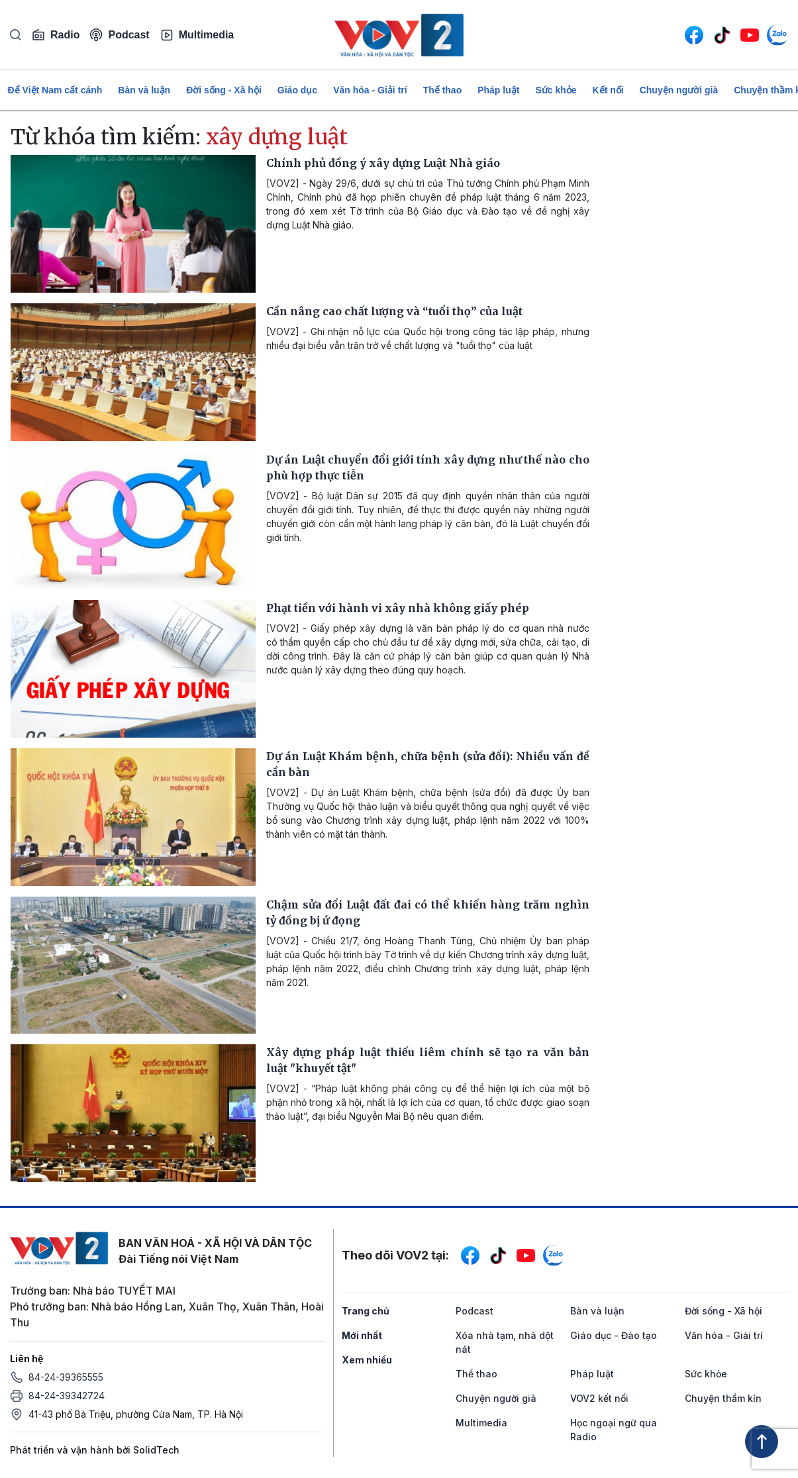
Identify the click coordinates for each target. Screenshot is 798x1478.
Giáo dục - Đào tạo (613, 1335)
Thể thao (442, 90)
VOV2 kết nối (599, 1398)
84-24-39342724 (66, 1395)
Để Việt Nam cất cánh (55, 90)
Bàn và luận (144, 90)
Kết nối (608, 90)
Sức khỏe (555, 90)
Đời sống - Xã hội (224, 90)
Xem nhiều (367, 1359)
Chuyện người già (679, 90)
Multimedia (197, 35)
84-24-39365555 (65, 1377)
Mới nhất (362, 1335)
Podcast (119, 34)
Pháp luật (498, 90)
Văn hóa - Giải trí (370, 90)
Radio (55, 35)
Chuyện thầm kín (723, 1398)
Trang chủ (365, 1310)
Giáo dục (297, 90)
